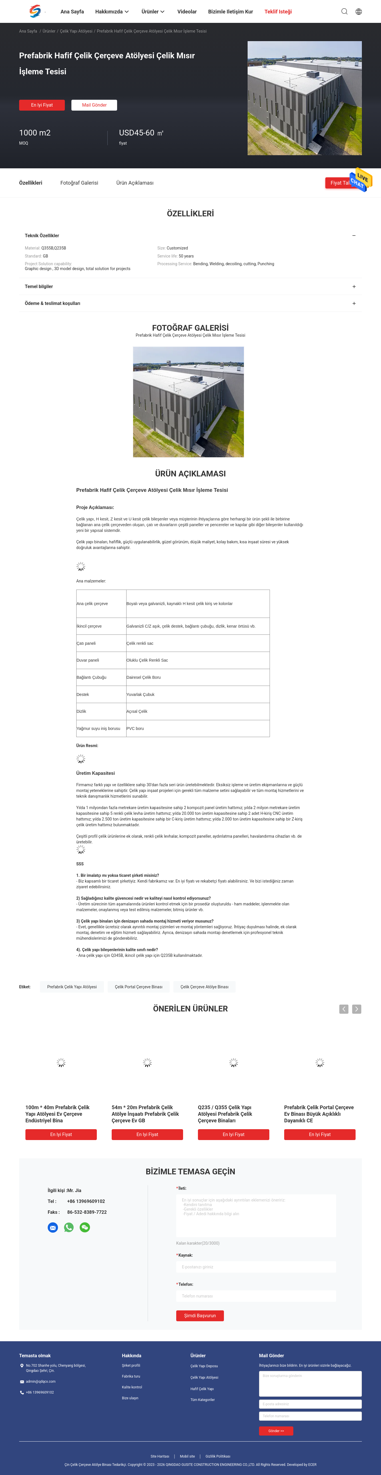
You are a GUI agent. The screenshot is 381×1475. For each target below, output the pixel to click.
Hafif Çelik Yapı (202, 1389)
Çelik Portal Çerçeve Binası (138, 987)
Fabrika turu (131, 1376)
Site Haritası (160, 1456)
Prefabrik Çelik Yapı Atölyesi (72, 987)
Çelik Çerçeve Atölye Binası (204, 987)
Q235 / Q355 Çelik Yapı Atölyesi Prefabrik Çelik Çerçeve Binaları (225, 1113)
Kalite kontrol (132, 1387)
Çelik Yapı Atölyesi (76, 31)
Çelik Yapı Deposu (204, 1366)
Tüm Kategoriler (202, 1400)
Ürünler (49, 31)
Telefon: (186, 1284)
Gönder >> (276, 1431)
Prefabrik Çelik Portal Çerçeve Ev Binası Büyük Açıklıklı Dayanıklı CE (319, 1113)
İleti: (183, 1188)
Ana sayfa (28, 31)
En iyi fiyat (42, 105)
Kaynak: (186, 1255)
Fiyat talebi (343, 182)
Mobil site (187, 1456)
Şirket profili (131, 1366)
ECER (312, 1465)
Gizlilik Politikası (218, 1456)
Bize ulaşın (130, 1398)
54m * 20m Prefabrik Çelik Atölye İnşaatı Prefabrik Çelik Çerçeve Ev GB (145, 1113)
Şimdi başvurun (200, 1315)
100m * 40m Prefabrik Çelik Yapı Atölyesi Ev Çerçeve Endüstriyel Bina (57, 1113)
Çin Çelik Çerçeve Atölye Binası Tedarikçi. (96, 1465)
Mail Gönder (94, 105)
